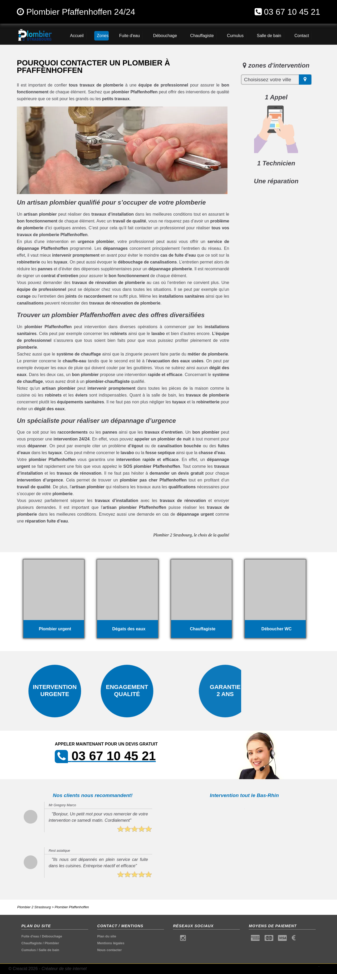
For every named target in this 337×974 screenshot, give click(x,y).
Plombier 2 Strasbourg (34, 907)
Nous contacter (109, 950)
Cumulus (28, 950)
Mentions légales (110, 943)
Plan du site (106, 936)
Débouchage (52, 936)
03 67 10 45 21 (292, 12)
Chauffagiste (31, 943)
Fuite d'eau (30, 936)
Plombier (51, 943)
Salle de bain (49, 950)
